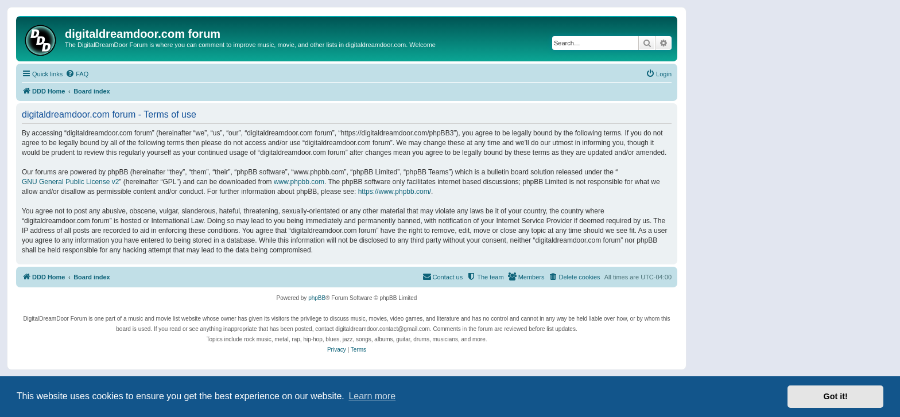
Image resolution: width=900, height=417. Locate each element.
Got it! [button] (836, 396)
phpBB (316, 298)
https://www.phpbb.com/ (394, 192)
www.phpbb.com (299, 182)
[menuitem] (76, 74)
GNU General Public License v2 (70, 182)
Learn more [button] (371, 396)
